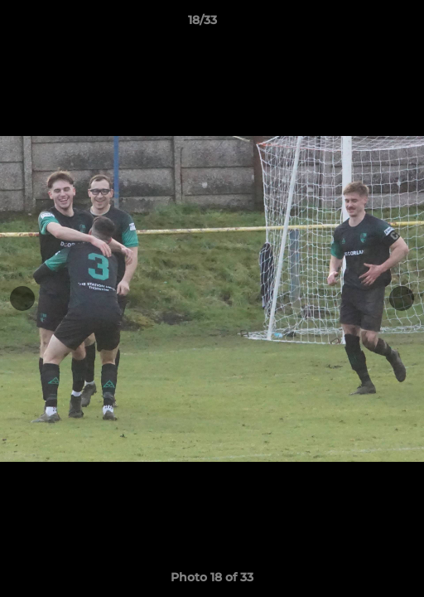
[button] (364, 24)
